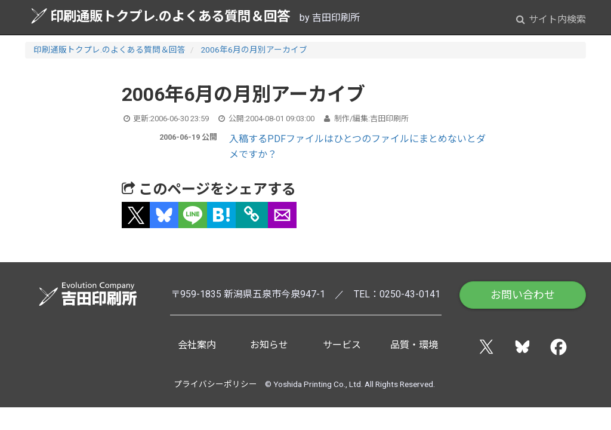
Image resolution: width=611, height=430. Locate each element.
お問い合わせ (522, 294)
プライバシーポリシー (215, 384)
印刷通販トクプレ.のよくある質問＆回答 (160, 16)
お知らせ (269, 345)
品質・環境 (414, 345)
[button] (136, 215)
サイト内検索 (551, 19)
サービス (342, 345)
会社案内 (197, 345)
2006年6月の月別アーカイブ (253, 49)
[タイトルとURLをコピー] (252, 215)
